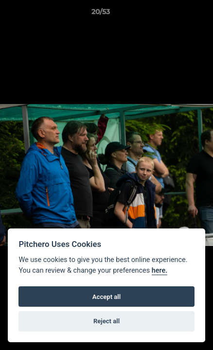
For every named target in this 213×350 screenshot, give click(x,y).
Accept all (106, 296)
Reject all (106, 321)
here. (160, 270)
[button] (178, 14)
